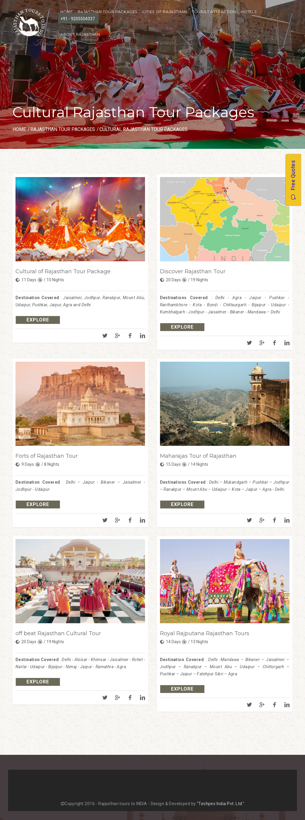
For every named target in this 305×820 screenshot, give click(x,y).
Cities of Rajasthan (164, 12)
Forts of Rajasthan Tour (46, 456)
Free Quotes (293, 179)
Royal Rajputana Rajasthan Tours (204, 633)
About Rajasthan (80, 34)
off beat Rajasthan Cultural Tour (58, 633)
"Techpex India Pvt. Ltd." (221, 803)
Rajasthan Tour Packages (108, 12)
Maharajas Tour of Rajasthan (198, 456)
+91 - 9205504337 (77, 18)
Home (19, 129)
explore (38, 320)
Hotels (249, 12)
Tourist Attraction (214, 12)
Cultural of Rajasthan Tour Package (63, 271)
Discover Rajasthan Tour (192, 271)
